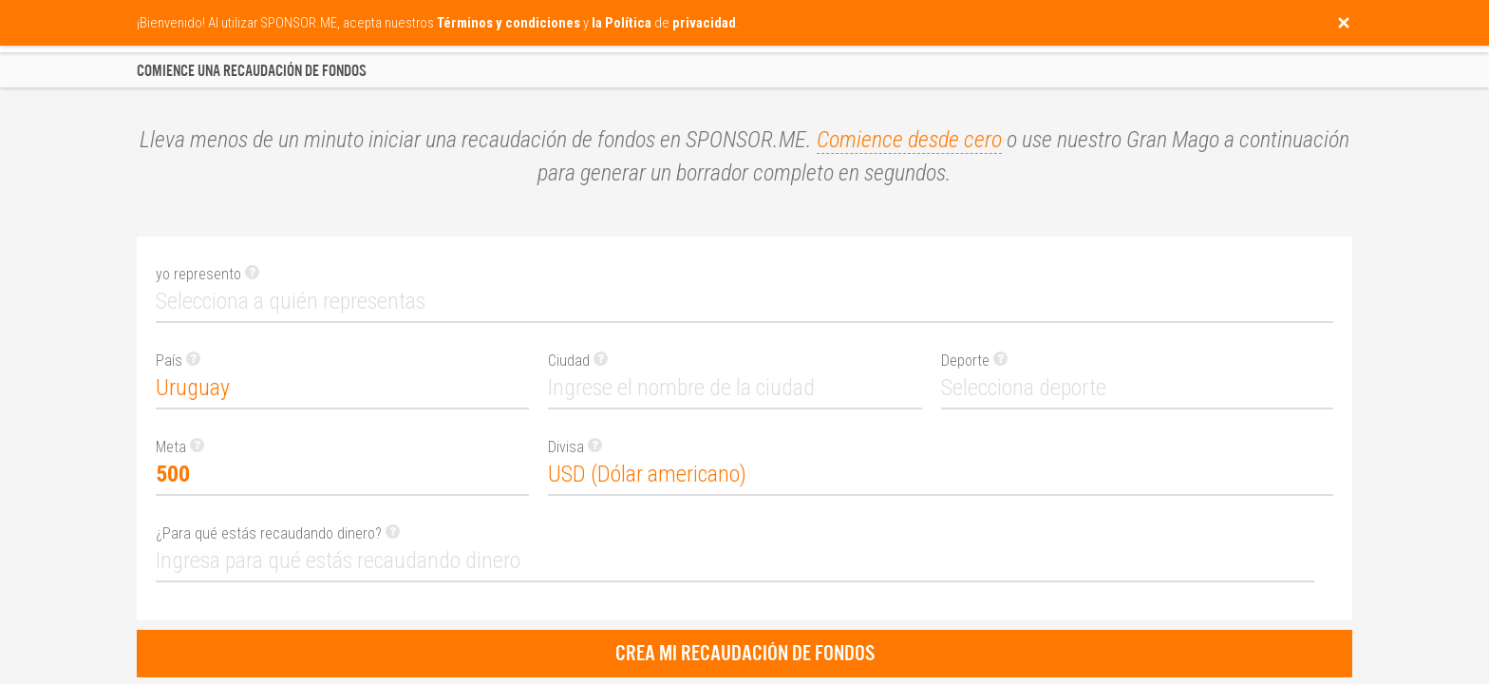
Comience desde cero (909, 139)
